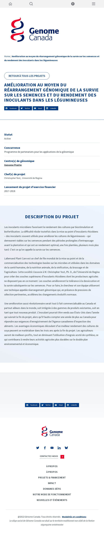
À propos (52, 466)
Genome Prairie (13, 165)
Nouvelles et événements (52, 500)
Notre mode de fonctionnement (52, 494)
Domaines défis (52, 488)
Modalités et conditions (74, 516)
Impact (52, 483)
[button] (11, 108)
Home (7, 56)
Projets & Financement (52, 477)
